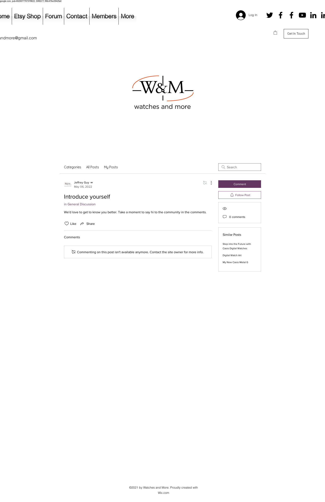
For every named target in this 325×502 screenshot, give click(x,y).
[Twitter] (269, 15)
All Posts (92, 167)
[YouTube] (302, 15)
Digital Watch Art (232, 255)
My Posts (111, 167)
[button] (275, 32)
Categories (72, 167)
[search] (239, 167)
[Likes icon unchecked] (66, 223)
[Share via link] (87, 223)
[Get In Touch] (296, 33)
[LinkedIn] (313, 15)
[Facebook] (280, 15)
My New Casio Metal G (235, 262)
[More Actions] (209, 182)
